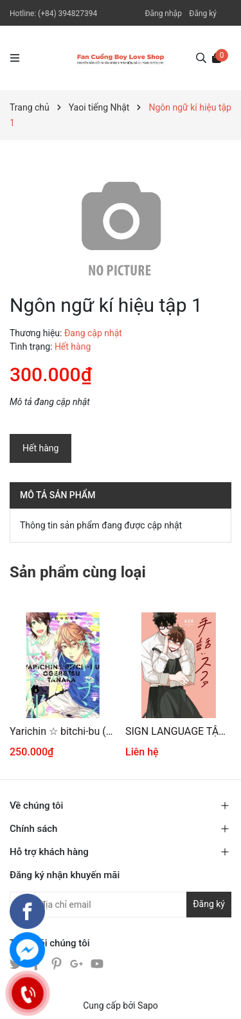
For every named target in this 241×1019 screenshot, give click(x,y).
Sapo (148, 1005)
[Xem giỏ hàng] (216, 57)
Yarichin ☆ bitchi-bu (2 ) (63, 731)
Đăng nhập (163, 13)
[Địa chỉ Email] (120, 904)
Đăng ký (203, 13)
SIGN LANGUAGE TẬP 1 (178, 731)
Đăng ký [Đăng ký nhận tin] (209, 904)
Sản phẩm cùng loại (78, 572)
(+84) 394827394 (67, 13)
